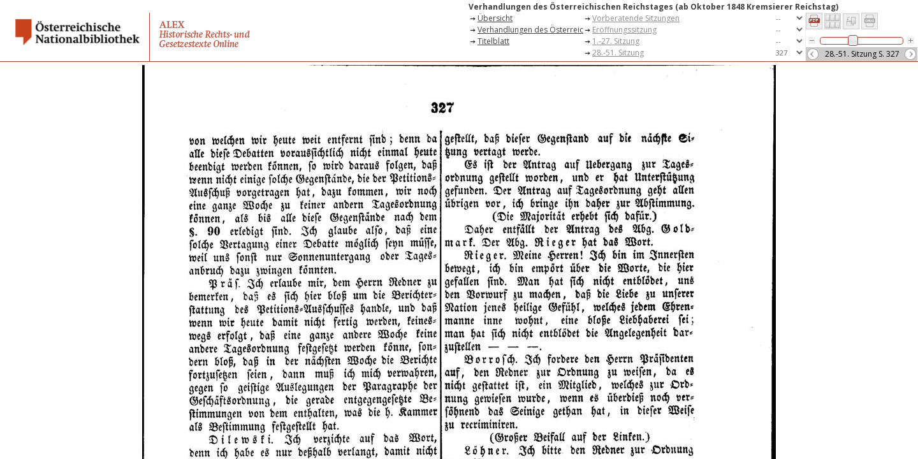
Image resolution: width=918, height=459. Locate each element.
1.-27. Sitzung (615, 41)
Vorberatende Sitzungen (636, 18)
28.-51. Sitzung (618, 52)
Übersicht (495, 18)
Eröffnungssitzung (624, 29)
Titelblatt (493, 41)
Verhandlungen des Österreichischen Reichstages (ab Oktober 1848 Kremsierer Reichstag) (530, 29)
